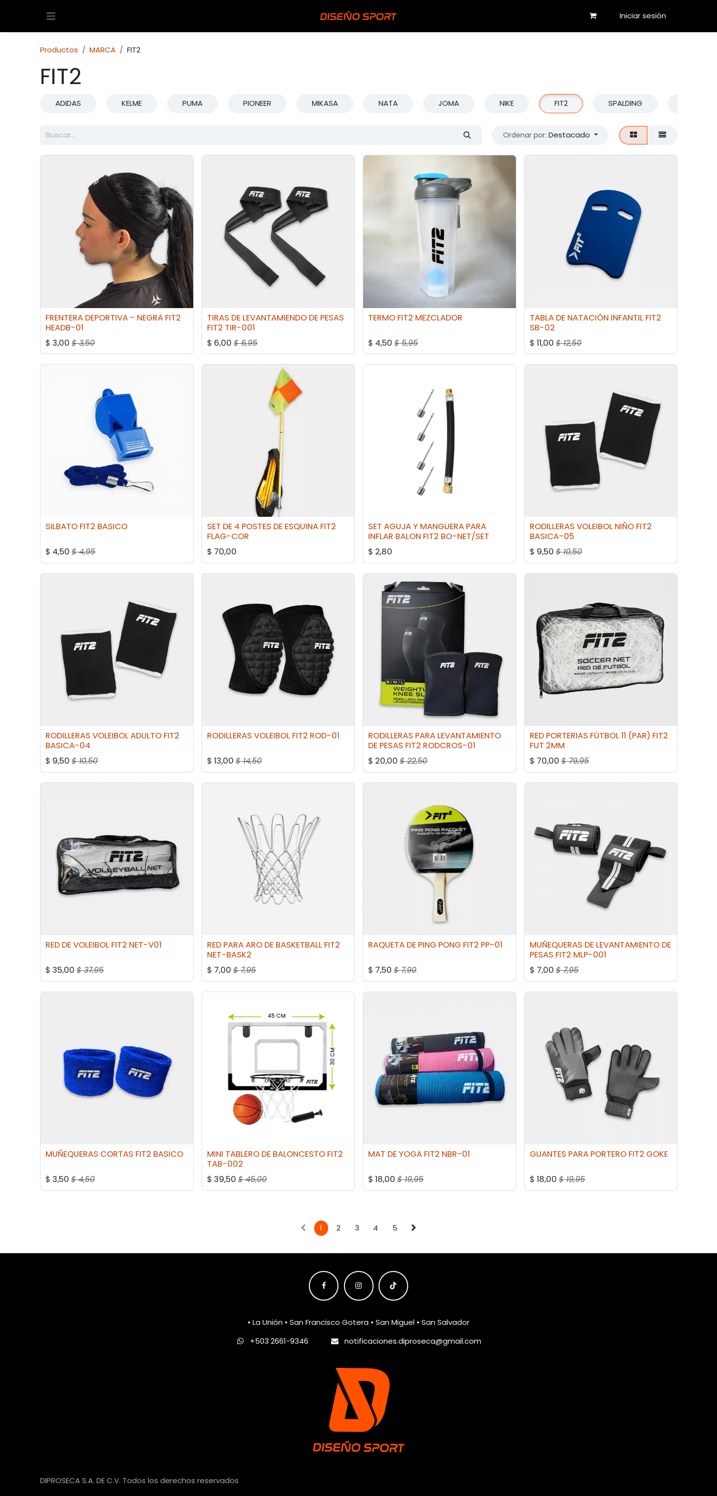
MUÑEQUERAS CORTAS (89, 1154)
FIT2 (173, 317)
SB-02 (541, 327)
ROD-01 (324, 735)
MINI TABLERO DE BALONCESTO (266, 1154)
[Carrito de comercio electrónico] (593, 15)
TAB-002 (225, 1164)
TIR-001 (239, 327)
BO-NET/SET (465, 536)
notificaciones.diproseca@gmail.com (412, 1341)
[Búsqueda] (467, 135)
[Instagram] (359, 1286)
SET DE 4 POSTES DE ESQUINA (262, 526)
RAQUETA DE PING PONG (414, 945)
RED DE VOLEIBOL (77, 945)
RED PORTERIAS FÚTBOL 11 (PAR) (589, 735)
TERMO (381, 317)
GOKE (657, 1154)
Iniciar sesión (643, 15)
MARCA (102, 50)
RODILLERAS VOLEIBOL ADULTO (103, 735)
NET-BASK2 (229, 954)
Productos (59, 50)
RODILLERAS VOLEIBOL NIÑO (581, 526)
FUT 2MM (546, 745)
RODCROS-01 (449, 745)
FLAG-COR (228, 536)
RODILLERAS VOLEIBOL (248, 735)
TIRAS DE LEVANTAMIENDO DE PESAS (275, 317)
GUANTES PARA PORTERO (577, 1154)
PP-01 (492, 945)
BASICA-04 (67, 745)
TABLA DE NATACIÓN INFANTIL (586, 317)
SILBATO (61, 526)
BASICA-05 (551, 536)
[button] (550, 135)
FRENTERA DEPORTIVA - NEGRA (104, 317)
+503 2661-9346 (279, 1341)
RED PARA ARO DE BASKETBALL (264, 945)
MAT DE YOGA (395, 1154)
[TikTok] (393, 1286)
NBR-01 (456, 1154)
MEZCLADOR (439, 317)
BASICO (112, 526)
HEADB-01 (64, 327)
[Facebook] (323, 1286)
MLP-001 (589, 954)
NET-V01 (145, 945)
